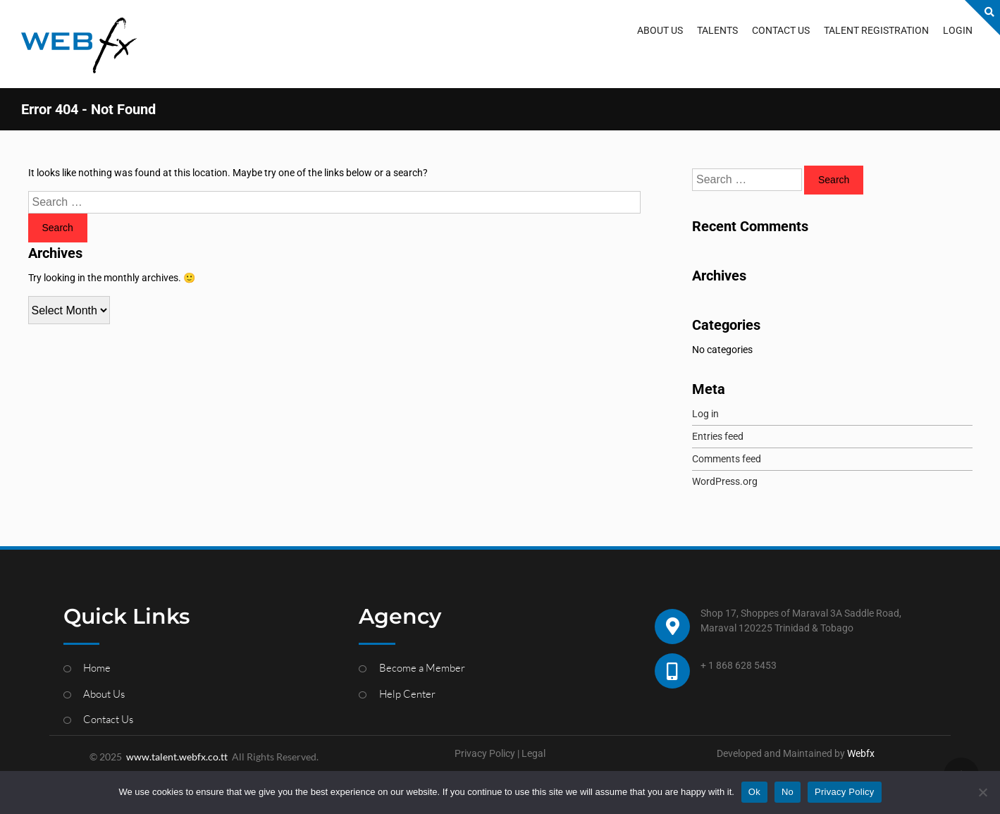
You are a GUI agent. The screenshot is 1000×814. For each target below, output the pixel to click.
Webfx (861, 753)
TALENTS (717, 30)
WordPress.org (725, 481)
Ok (754, 792)
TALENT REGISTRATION (876, 30)
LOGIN (958, 30)
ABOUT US (660, 30)
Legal (533, 753)
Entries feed (717, 436)
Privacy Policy (485, 753)
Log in (705, 413)
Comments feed (726, 458)
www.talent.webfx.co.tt (177, 757)
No (788, 792)
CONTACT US (781, 30)
